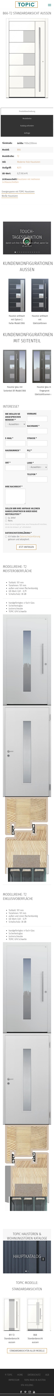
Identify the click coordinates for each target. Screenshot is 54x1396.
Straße (32, 438)
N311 (19, 167)
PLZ (29, 450)
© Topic (8, 1374)
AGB (47, 1374)
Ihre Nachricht (13, 486)
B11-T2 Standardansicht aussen (11, 1339)
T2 (18, 156)
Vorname (32, 413)
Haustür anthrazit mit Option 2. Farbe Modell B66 (17, 320)
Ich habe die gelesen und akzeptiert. (22, 538)
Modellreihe (27, 118)
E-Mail (9, 438)
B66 (19, 149)
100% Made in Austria (35, 1380)
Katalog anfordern (27, 126)
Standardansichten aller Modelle (27, 1350)
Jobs (27, 210)
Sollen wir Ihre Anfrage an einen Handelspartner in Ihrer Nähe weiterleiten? (22, 511)
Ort (8, 462)
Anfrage (27, 133)
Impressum (13, 1380)
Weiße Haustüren (10, 196)
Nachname (33, 426)
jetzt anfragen (26, 547)
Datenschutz (34, 1374)
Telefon (32, 474)
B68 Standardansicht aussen (35, 1339)
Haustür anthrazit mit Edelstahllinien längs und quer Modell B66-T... (40, 323)
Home (20, 1374)
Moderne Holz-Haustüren (28, 162)
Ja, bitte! (10, 517)
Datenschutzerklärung (18, 533)
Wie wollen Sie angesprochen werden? (13, 417)
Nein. (9, 520)
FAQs (27, 216)
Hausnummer (12, 450)
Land (30, 462)
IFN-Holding (27, 1385)
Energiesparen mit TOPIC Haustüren (18, 191)
